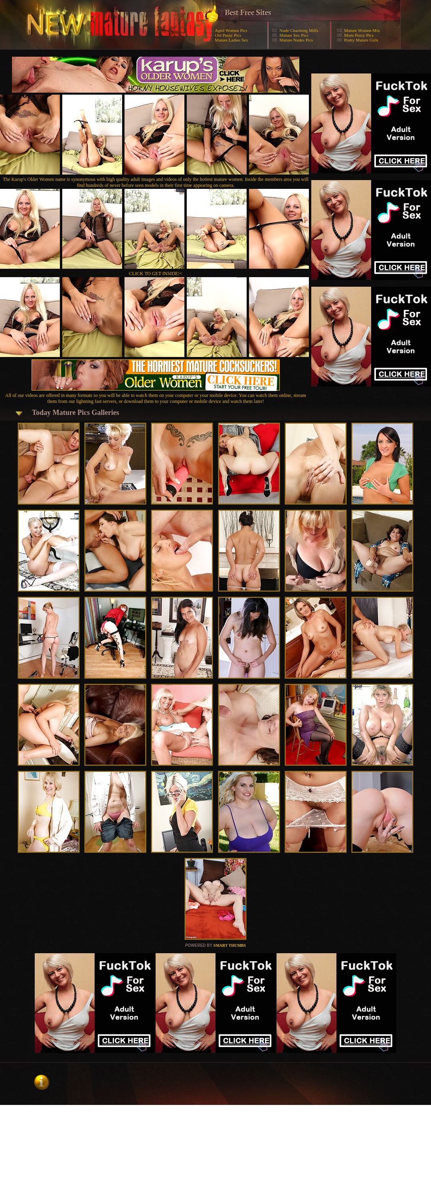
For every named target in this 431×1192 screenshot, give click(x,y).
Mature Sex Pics (293, 35)
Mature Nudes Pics (296, 40)
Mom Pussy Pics (358, 35)
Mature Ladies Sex (231, 40)
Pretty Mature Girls (361, 40)
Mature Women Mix (362, 30)
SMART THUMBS (230, 945)
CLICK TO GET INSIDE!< (155, 273)
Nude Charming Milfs (298, 30)
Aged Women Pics (231, 30)
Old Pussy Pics (228, 35)
